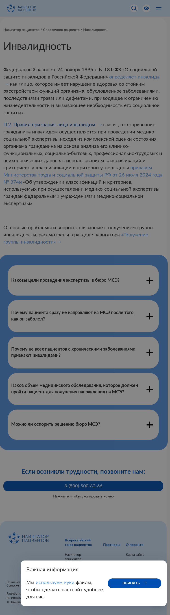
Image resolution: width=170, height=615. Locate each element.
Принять (131, 583)
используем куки (56, 582)
